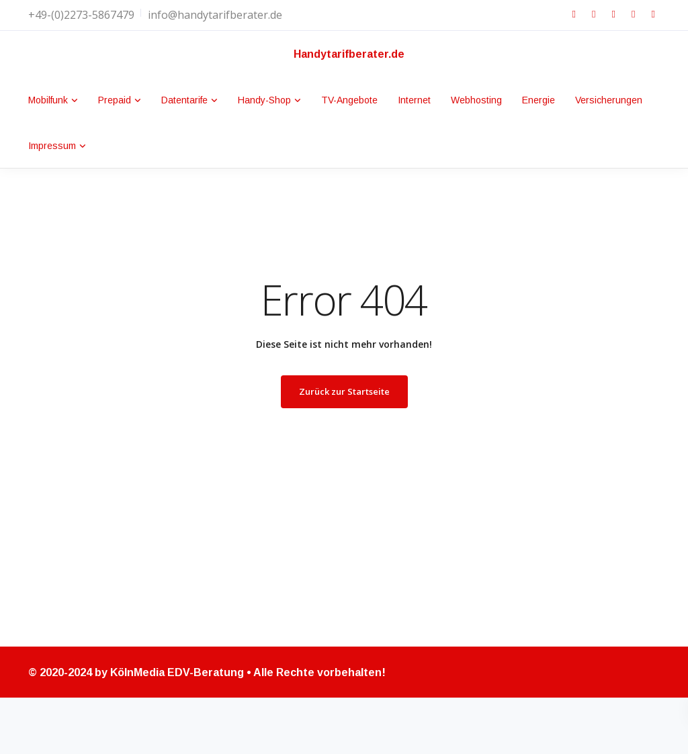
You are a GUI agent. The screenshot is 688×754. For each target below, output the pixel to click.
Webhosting (476, 100)
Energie (538, 100)
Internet (414, 100)
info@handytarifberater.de (215, 14)
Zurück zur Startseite (344, 391)
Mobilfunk (48, 100)
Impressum (52, 145)
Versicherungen (608, 100)
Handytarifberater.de (349, 54)
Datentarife (184, 100)
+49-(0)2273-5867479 (81, 14)
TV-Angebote (349, 100)
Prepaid (114, 100)
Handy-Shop (264, 100)
